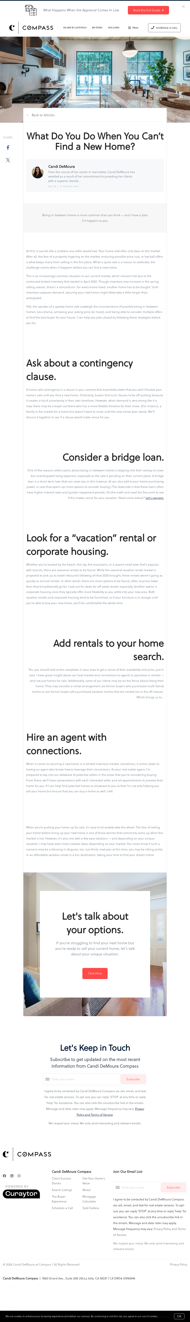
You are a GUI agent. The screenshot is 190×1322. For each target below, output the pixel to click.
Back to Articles (43, 115)
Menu (133, 28)
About (86, 1190)
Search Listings (75, 27)
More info (163, 1316)
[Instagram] (19, 1176)
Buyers (97, 27)
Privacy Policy (178, 1264)
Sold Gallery (90, 1208)
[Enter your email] (85, 1079)
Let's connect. (155, 498)
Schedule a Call (62, 1208)
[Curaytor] (21, 1197)
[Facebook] (4, 1176)
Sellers (113, 27)
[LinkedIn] (11, 1176)
